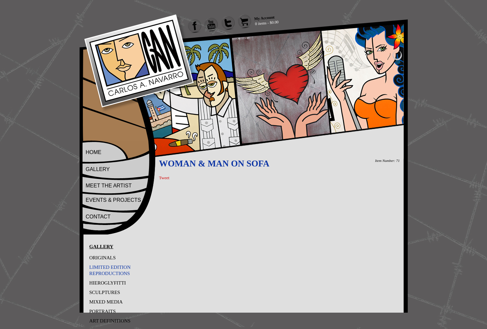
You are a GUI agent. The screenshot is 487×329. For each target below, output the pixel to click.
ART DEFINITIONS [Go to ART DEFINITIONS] (110, 320)
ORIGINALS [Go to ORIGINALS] (102, 257)
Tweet (164, 177)
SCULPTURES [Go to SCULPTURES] (104, 292)
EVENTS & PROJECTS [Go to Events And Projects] (113, 200)
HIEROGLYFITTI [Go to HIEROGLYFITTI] (107, 283)
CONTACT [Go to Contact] (98, 216)
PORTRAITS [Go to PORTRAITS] (102, 311)
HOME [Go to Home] (94, 152)
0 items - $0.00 (267, 23)
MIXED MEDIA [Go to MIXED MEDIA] (106, 301)
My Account (264, 18)
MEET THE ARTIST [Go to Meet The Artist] (109, 185)
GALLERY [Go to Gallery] (98, 169)
